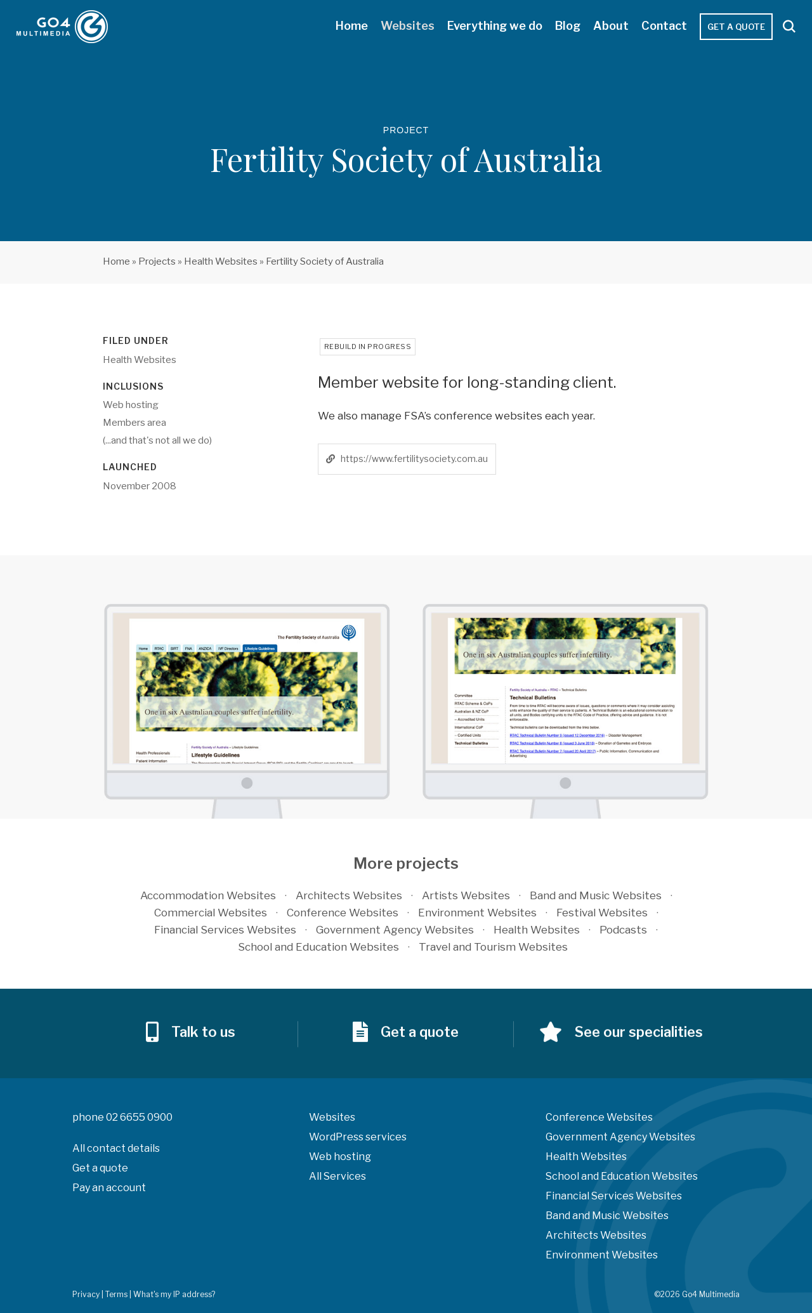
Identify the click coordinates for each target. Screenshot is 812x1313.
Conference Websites (342, 912)
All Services (337, 1176)
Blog (567, 25)
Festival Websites (602, 912)
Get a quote (736, 27)
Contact (664, 25)
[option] (247, 711)
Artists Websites (466, 895)
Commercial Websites (210, 912)
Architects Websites (349, 895)
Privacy (86, 1294)
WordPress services (358, 1137)
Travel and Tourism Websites (493, 946)
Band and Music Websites (596, 895)
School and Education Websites (318, 946)
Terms (116, 1294)
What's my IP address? (174, 1294)
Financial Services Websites (225, 929)
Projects (157, 261)
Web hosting (340, 1157)
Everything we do (494, 25)
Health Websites (221, 261)
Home (352, 25)
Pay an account (109, 1188)
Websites (408, 25)
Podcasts (623, 929)
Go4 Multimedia (64, 26)
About (611, 25)
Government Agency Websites (395, 929)
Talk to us (203, 1049)
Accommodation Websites (208, 895)
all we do (190, 440)
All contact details (116, 1148)
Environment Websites (477, 912)
